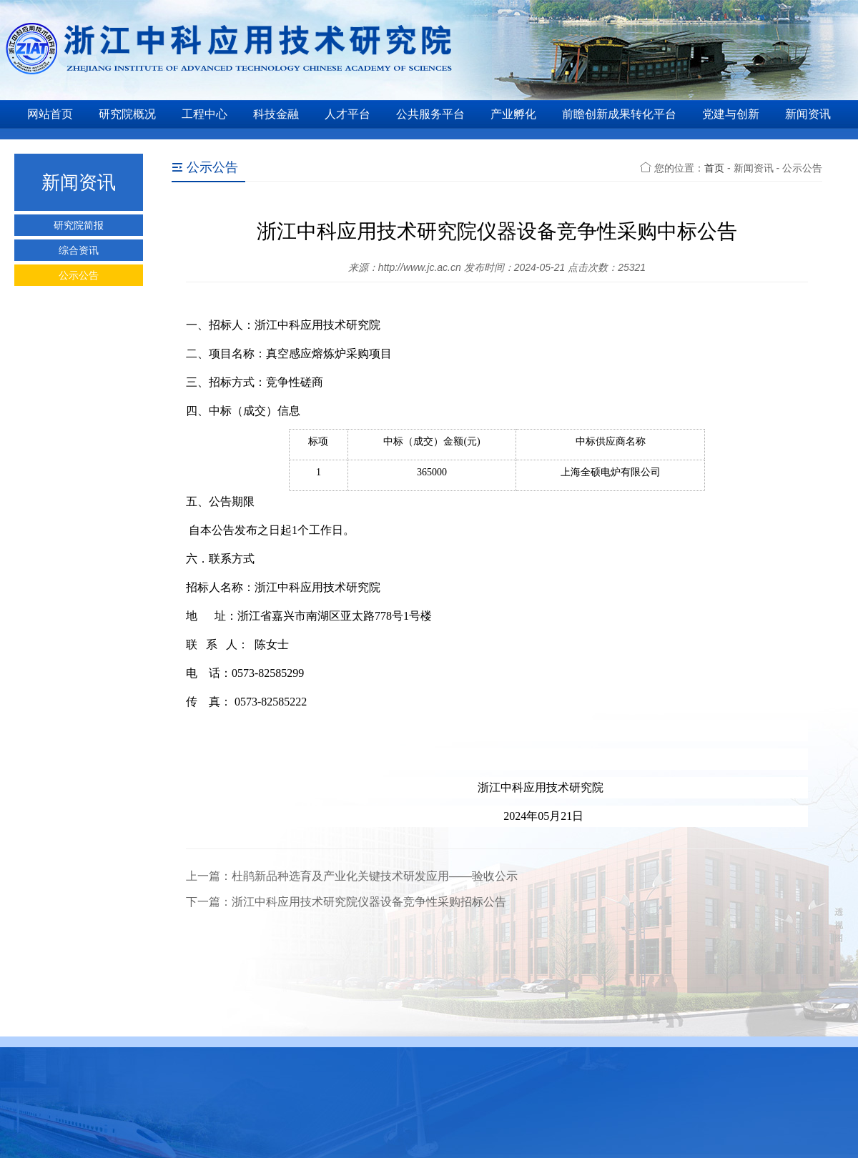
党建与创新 (730, 114)
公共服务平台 (430, 114)
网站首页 (50, 114)
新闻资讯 (808, 114)
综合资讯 (79, 250)
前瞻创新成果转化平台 (619, 114)
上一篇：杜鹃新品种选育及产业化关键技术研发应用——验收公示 (352, 876)
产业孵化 (513, 114)
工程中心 (204, 114)
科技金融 (276, 114)
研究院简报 (79, 225)
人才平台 (347, 114)
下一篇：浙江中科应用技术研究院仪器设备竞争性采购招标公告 (346, 902)
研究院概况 (127, 114)
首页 (714, 168)
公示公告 (79, 275)
